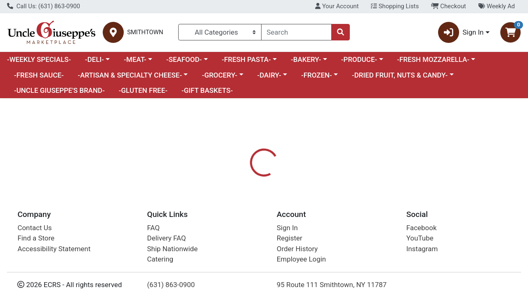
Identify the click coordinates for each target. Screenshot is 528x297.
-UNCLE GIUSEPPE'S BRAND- (59, 90)
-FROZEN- (316, 75)
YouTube (420, 238)
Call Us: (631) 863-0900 (43, 6)
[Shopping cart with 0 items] (510, 32)
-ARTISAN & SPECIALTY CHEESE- (130, 75)
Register (289, 238)
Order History (297, 249)
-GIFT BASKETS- (207, 90)
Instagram (422, 249)
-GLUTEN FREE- (143, 90)
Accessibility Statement (53, 249)
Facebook (421, 228)
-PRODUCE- (359, 59)
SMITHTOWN (145, 32)
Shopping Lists (395, 6)
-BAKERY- (306, 59)
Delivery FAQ (166, 238)
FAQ (153, 228)
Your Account (336, 6)
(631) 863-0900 (171, 284)
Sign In (287, 228)
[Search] (296, 32)
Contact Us (34, 228)
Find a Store (35, 238)
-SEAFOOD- (184, 59)
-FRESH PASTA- (246, 59)
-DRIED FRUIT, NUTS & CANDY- (400, 75)
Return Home (263, 153)
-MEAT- (135, 59)
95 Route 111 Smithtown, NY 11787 (332, 284)
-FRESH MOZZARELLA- (433, 59)
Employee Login (301, 259)
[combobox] (296, 32)
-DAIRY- (269, 75)
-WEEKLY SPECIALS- (39, 59)
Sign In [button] (461, 32)
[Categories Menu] (219, 32)
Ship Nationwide (172, 249)
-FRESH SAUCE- (39, 75)
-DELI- (94, 59)
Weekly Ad (496, 6)
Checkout (448, 6)
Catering (160, 259)
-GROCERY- (219, 75)
